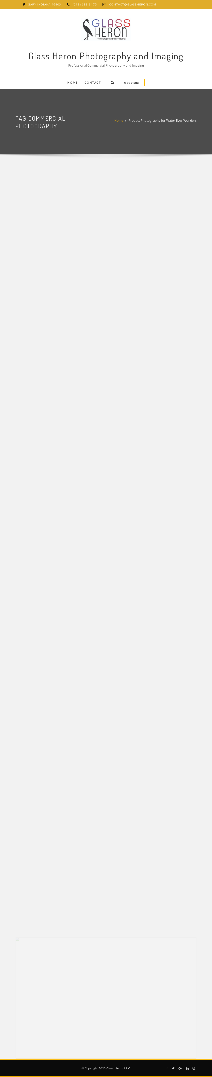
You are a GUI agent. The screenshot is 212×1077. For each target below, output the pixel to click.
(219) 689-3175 (85, 4)
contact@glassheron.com (132, 4)
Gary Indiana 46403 (44, 4)
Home (72, 82)
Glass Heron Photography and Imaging (106, 56)
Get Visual (132, 83)
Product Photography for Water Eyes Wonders (162, 121)
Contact (93, 82)
